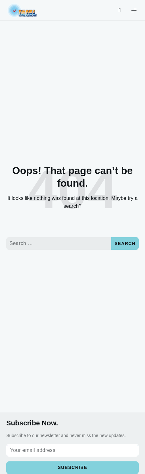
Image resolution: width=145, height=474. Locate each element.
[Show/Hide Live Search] (119, 10)
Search (125, 243)
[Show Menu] (134, 10)
